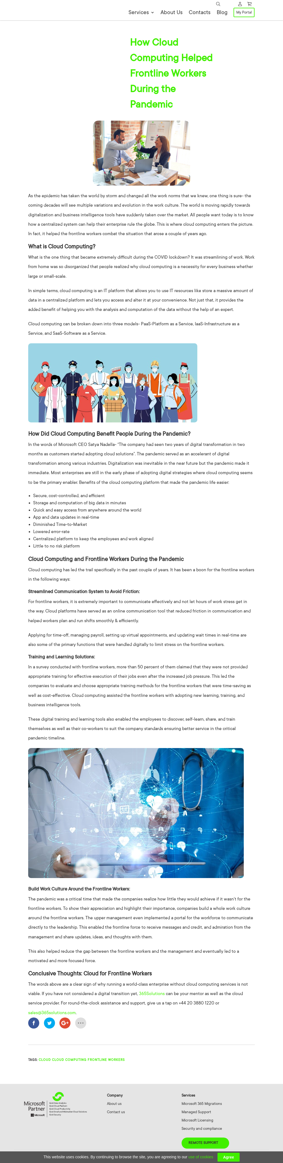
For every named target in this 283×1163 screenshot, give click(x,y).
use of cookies (200, 1157)
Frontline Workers (106, 1061)
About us (114, 1105)
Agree (228, 1157)
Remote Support (203, 1144)
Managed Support (196, 1113)
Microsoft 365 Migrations (202, 1105)
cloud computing (69, 1061)
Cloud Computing (62, 40)
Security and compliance (202, 1130)
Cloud (45, 1061)
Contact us (116, 1113)
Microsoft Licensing (197, 1122)
